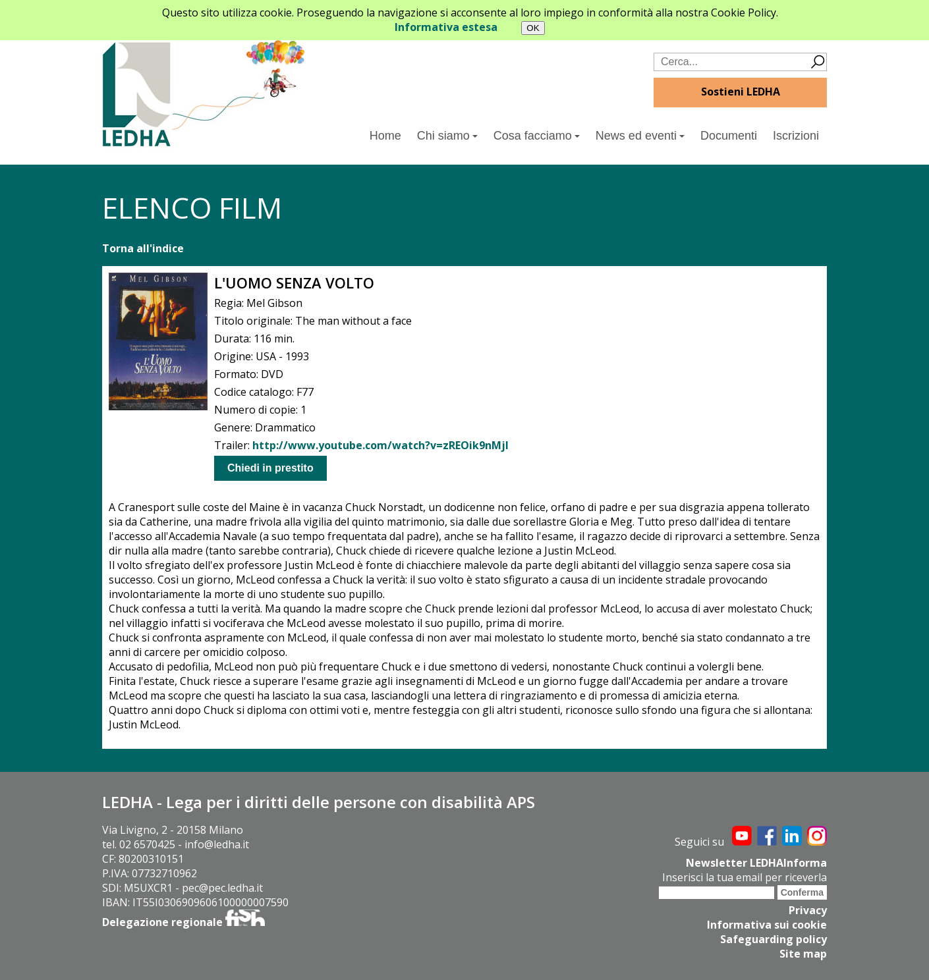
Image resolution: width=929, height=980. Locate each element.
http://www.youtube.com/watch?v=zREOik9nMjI (380, 445)
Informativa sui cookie (767, 924)
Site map (803, 953)
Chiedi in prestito (270, 468)
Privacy (808, 910)
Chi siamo (447, 135)
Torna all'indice (143, 248)
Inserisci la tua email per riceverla (744, 877)
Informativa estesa (446, 27)
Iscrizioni (796, 135)
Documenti (728, 135)
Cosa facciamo (536, 135)
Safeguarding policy (773, 939)
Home (385, 135)
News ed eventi (640, 135)
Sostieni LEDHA (740, 91)
